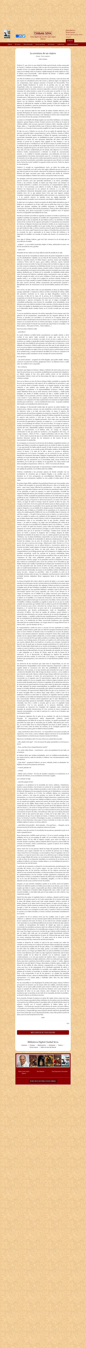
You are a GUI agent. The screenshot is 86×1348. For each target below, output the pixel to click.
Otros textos (34, 1047)
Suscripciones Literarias (60, 1071)
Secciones (51, 44)
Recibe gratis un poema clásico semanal (43, 1081)
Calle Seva (60, 44)
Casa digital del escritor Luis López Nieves (43, 38)
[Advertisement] (43, 14)
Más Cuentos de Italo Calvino (43, 1032)
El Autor (17, 44)
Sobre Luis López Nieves (23, 1072)
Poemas (32, 1045)
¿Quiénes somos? (72, 44)
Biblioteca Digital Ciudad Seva (43, 1041)
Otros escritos (40, 44)
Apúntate (70, 41)
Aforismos (52, 1045)
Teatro (60, 1045)
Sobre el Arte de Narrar (48, 1047)
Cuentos (24, 1045)
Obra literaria (28, 44)
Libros (10, 44)
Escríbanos (40, 1071)
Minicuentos (42, 1045)
